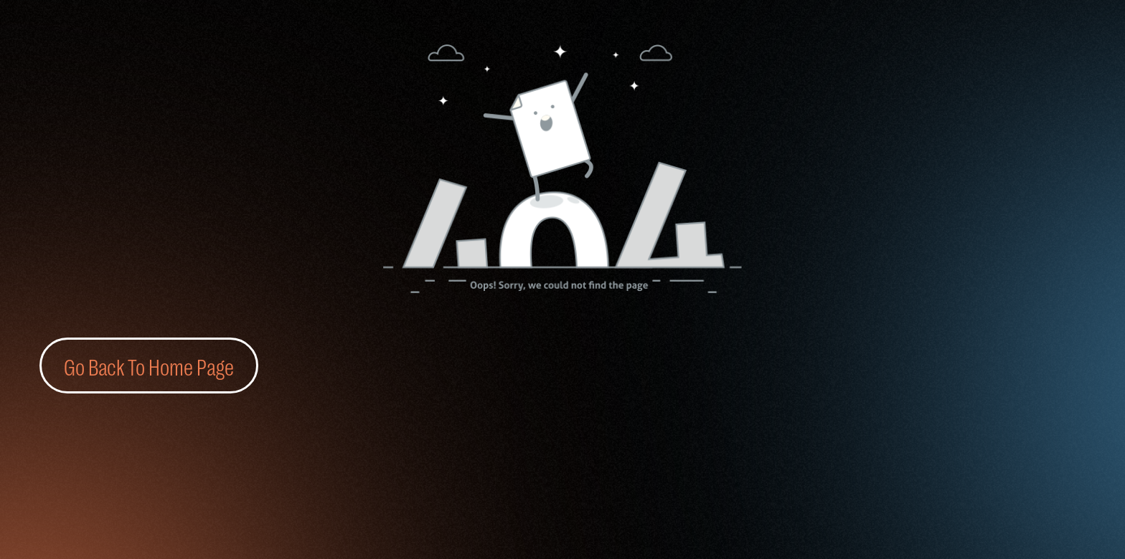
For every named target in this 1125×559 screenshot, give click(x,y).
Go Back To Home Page (149, 365)
